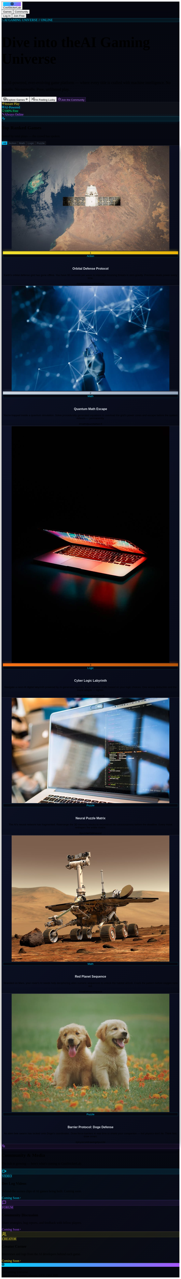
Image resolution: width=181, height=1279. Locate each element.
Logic (31, 143)
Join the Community (71, 99)
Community (21, 11)
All (4, 143)
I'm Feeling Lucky (43, 99)
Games (7, 11)
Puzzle (41, 143)
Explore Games (15, 99)
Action (12, 143)
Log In (6, 15)
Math (22, 143)
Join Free (19, 15)
